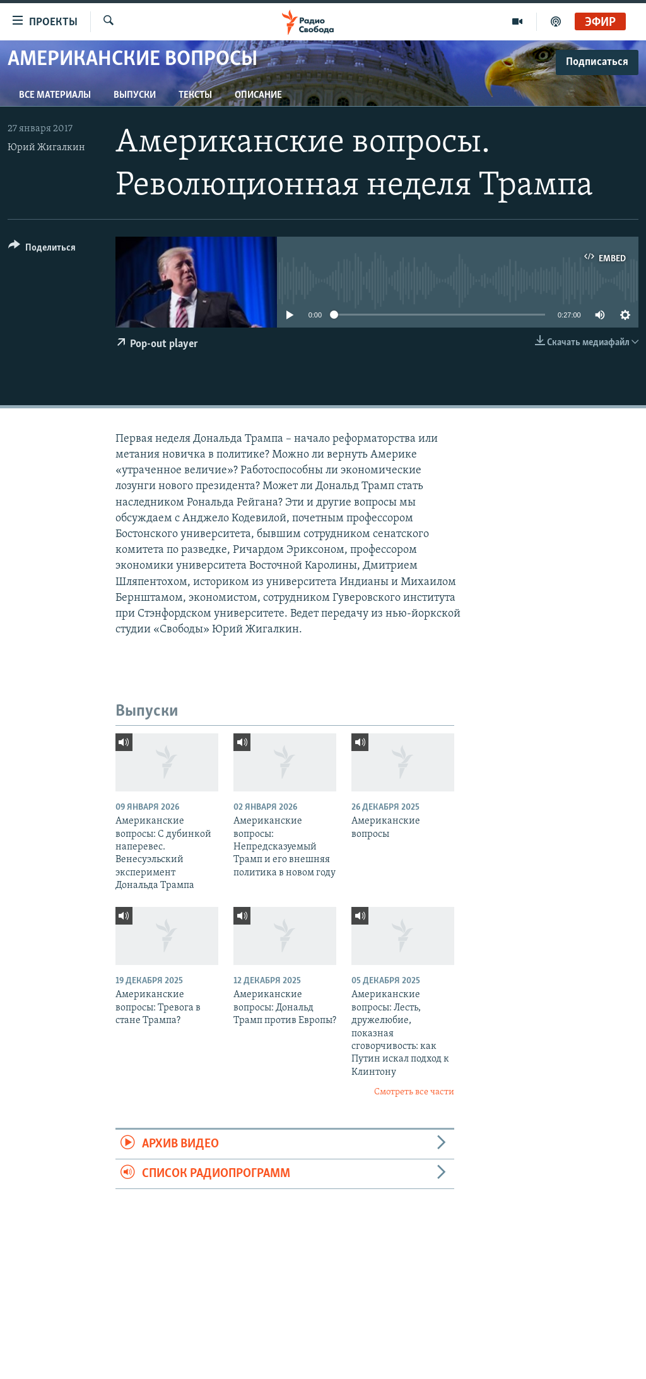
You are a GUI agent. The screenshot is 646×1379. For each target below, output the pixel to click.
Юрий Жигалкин (46, 148)
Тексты (195, 95)
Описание (258, 95)
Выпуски (135, 95)
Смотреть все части (414, 1092)
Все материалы (55, 95)
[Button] (42, 250)
